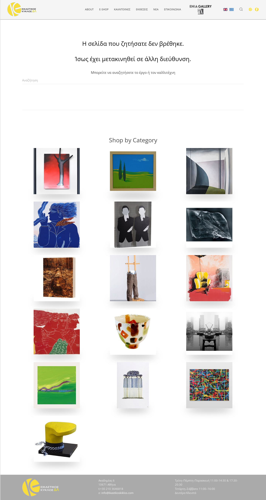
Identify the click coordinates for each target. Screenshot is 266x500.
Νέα (155, 9)
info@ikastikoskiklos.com (117, 493)
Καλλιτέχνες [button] (122, 9)
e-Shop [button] (103, 9)
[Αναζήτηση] (133, 80)
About (89, 9)
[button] (241, 9)
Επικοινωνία (172, 9)
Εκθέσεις (142, 9)
